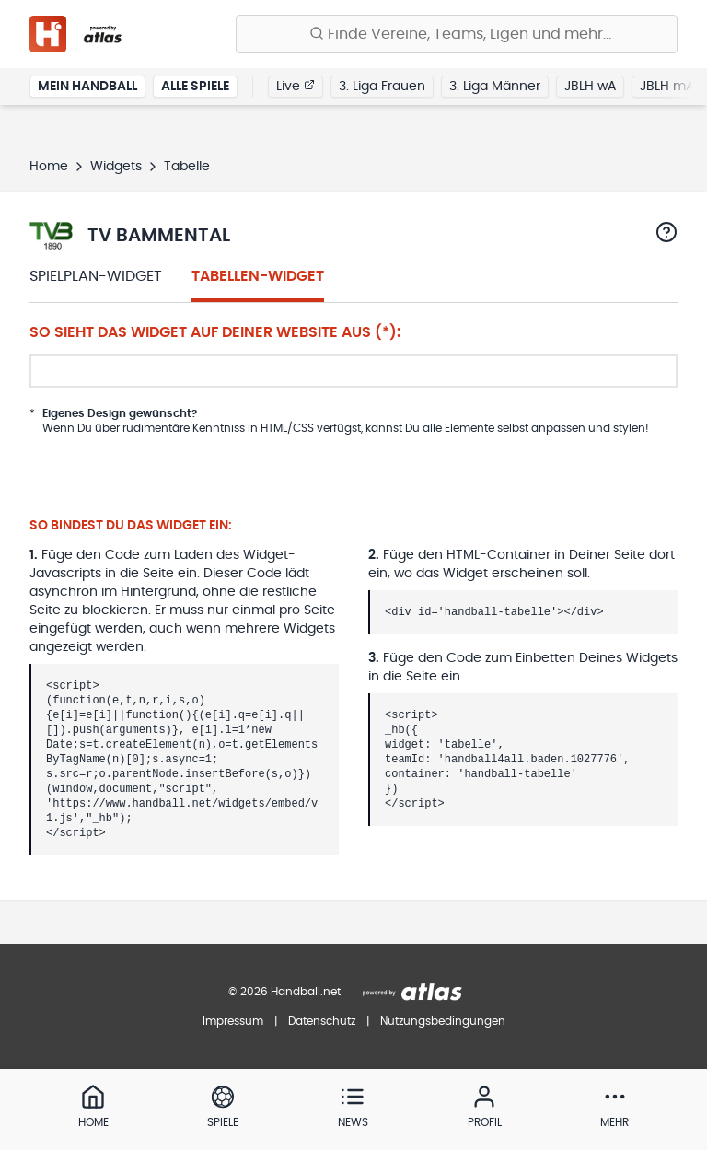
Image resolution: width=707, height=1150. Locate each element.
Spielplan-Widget (95, 276)
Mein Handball (87, 86)
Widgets (116, 166)
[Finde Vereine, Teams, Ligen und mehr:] (457, 34)
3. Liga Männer (494, 86)
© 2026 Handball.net (284, 991)
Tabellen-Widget (257, 276)
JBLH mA (667, 86)
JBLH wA (590, 86)
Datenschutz (321, 1021)
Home (48, 166)
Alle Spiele (195, 86)
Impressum (233, 1021)
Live (295, 86)
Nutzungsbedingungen (442, 1021)
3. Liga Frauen (382, 86)
